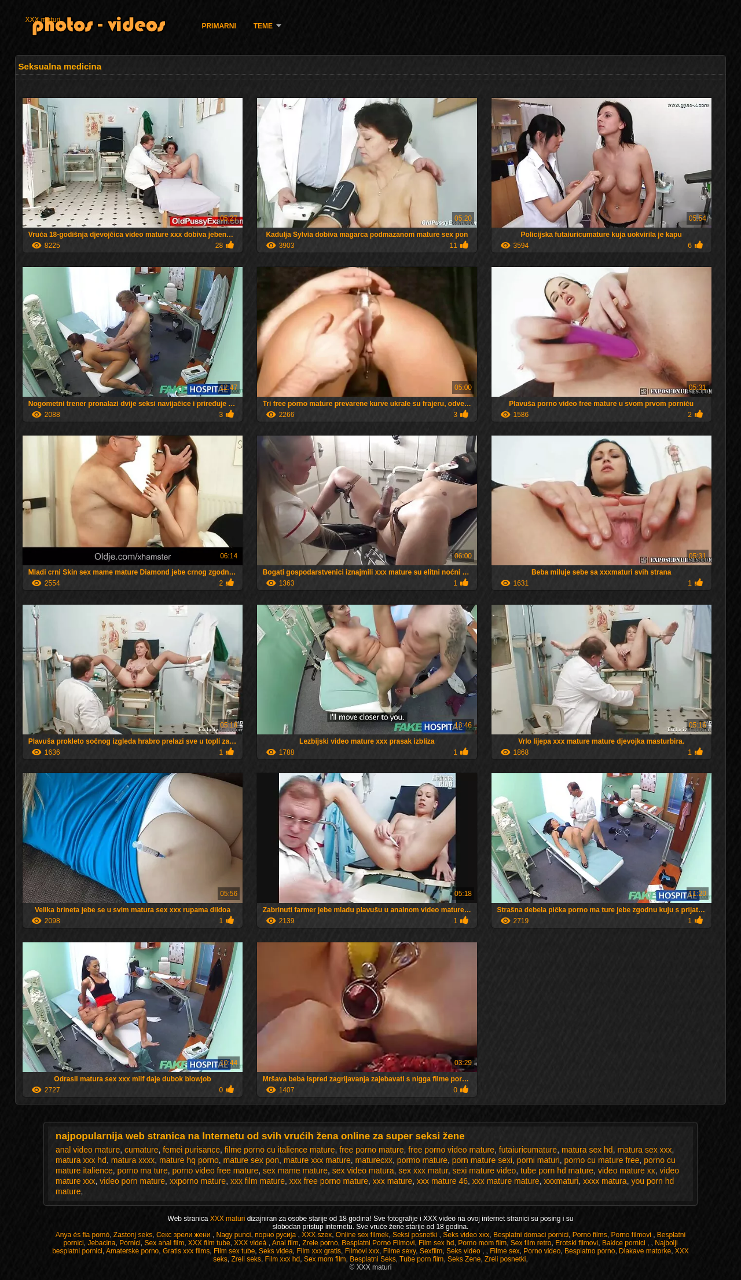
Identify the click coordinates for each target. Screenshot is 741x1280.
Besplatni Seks (372, 1259)
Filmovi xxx (362, 1251)
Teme (263, 26)
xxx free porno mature (328, 1181)
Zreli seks (246, 1259)
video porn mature (132, 1181)
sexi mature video (484, 1170)
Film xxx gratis (318, 1251)
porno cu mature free (602, 1160)
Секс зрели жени (184, 1235)
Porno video (541, 1251)
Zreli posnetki (505, 1259)
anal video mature (88, 1149)
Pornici (130, 1243)
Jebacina (101, 1243)
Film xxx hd (282, 1259)
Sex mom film (325, 1259)
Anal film (285, 1243)
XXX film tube (209, 1243)
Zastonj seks (132, 1235)
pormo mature (422, 1160)
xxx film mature (257, 1181)
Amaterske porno (132, 1251)
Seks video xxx (466, 1235)
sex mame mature (295, 1170)
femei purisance (191, 1149)
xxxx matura (604, 1181)
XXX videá (251, 1243)
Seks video (464, 1251)
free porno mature (371, 1149)
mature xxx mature (317, 1160)
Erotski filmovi (576, 1243)
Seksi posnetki (415, 1235)
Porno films (590, 1235)
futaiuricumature (528, 1149)
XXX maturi (42, 20)
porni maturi (538, 1160)
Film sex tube (234, 1251)
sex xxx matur (423, 1170)
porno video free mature (216, 1170)
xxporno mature (198, 1181)
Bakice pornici (624, 1243)
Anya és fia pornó (82, 1235)
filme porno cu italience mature (280, 1149)
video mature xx (626, 1170)
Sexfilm (431, 1251)
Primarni (218, 26)
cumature (141, 1149)
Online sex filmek (362, 1235)
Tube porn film (421, 1259)
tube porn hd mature (556, 1170)
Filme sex (504, 1251)
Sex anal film (164, 1243)
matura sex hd (587, 1149)
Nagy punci (233, 1235)
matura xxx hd (81, 1160)
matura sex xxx (644, 1149)
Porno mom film (482, 1243)
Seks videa (276, 1251)
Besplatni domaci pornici (530, 1235)
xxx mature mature (506, 1181)
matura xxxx (133, 1160)
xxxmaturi (561, 1181)
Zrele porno (320, 1243)
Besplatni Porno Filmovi (378, 1243)
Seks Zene (463, 1259)
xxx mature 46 (442, 1181)
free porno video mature (451, 1149)
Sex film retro (531, 1243)
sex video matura (363, 1170)
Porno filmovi (632, 1235)
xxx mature (392, 1181)
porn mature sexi (482, 1160)
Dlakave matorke (645, 1251)
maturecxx (373, 1160)
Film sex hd (436, 1243)
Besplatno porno (589, 1251)
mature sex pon (251, 1160)
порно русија (276, 1235)
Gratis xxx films (186, 1251)
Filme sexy (399, 1251)
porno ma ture (143, 1170)
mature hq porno (189, 1160)
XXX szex (317, 1235)
